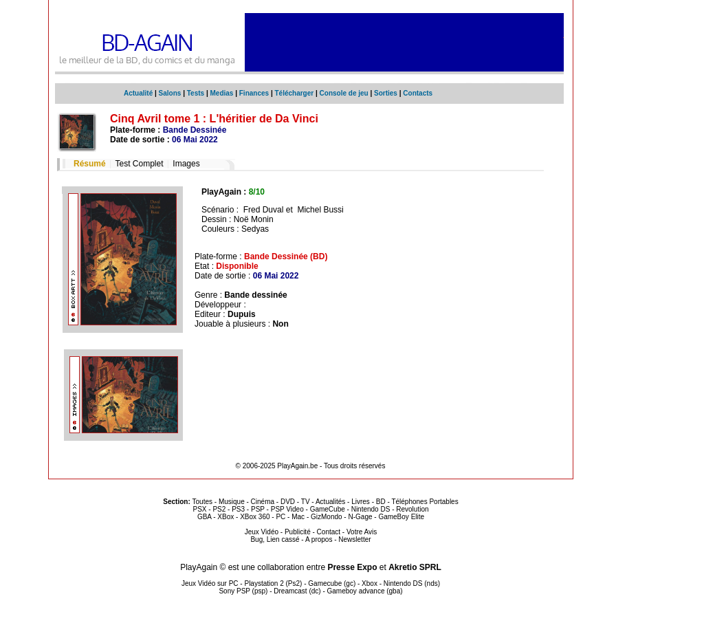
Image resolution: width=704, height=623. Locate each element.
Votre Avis (361, 532)
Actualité (138, 93)
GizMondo (326, 517)
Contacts (417, 93)
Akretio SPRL (414, 567)
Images (186, 163)
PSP (258, 509)
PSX (199, 509)
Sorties (385, 93)
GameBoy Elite (401, 517)
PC (280, 517)
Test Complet (139, 163)
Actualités (330, 501)
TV (305, 501)
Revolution (412, 509)
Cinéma (262, 501)
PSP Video (287, 509)
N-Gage (360, 517)
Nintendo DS (370, 509)
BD (381, 501)
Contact (328, 532)
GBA (204, 517)
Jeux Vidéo (261, 532)
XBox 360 (255, 517)
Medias (222, 93)
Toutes (202, 501)
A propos (318, 539)
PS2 (219, 509)
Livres (360, 501)
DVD (287, 501)
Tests (195, 93)
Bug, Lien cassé (274, 539)
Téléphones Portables (424, 501)
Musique (232, 501)
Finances (254, 93)
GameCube (327, 509)
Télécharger (294, 93)
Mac (298, 517)
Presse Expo (352, 567)
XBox (225, 517)
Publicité (298, 532)
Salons (170, 93)
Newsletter (354, 539)
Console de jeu (344, 93)
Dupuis (242, 314)
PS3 (238, 509)
